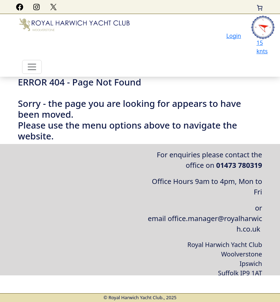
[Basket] (260, 8)
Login (233, 36)
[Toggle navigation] (32, 67)
